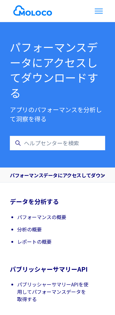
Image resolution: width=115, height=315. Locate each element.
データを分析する (34, 201)
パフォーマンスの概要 (41, 217)
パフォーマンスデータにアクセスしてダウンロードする (57, 175)
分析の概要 (29, 229)
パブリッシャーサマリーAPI (49, 269)
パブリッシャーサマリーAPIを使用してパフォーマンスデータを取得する (52, 292)
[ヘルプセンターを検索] (57, 143)
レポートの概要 (34, 241)
